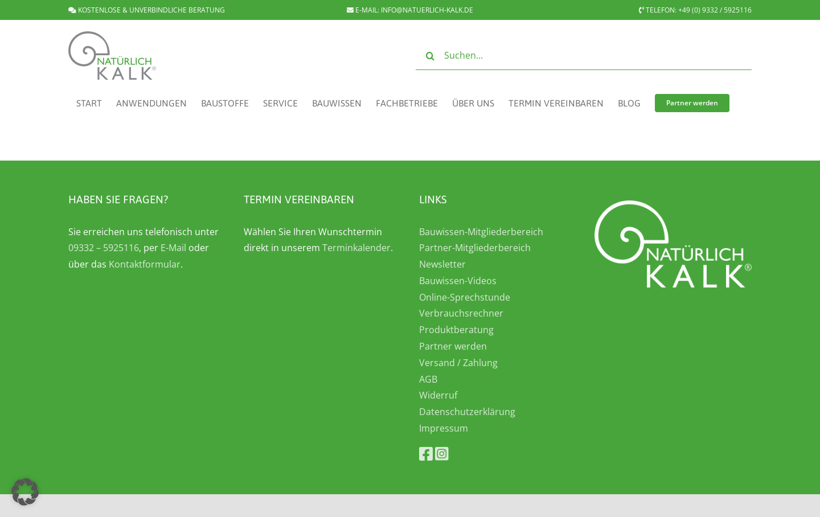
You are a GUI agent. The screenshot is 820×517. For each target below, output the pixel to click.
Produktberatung (456, 329)
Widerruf (438, 395)
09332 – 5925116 (103, 247)
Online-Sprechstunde (464, 297)
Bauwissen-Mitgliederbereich (481, 231)
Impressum (443, 428)
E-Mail (173, 247)
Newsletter (442, 264)
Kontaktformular (145, 264)
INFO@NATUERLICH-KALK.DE (427, 10)
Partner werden (453, 346)
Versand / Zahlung (458, 362)
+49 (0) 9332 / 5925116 (715, 10)
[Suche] (430, 56)
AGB (428, 379)
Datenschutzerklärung (467, 411)
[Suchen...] (584, 56)
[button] (25, 492)
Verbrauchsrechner (461, 313)
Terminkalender (356, 247)
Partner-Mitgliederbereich (475, 247)
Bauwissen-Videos (458, 280)
